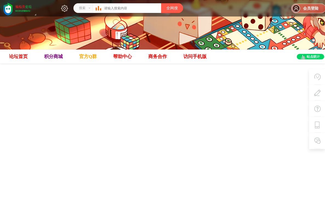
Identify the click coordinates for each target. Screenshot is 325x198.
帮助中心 (122, 56)
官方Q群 (88, 56)
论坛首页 (18, 56)
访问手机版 (195, 56)
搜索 (82, 8)
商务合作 (157, 56)
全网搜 (172, 8)
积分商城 (53, 56)
